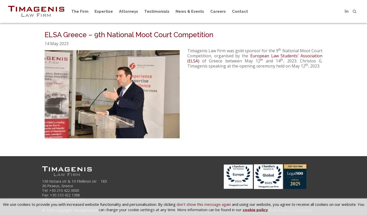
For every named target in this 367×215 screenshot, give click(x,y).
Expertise (104, 11)
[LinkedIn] (346, 11)
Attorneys (128, 11)
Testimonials (156, 11)
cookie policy (255, 209)
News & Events (190, 11)
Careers (218, 11)
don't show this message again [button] (204, 204)
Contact (240, 11)
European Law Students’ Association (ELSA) (254, 58)
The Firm (79, 11)
